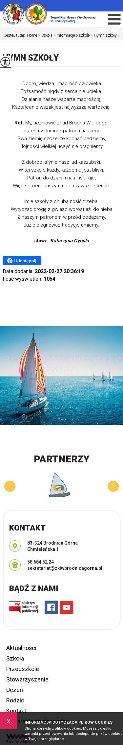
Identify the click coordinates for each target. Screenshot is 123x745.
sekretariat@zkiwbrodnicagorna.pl (101, 30)
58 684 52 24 (114, 30)
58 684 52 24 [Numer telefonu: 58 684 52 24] (40, 562)
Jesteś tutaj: (15, 35)
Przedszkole (22, 668)
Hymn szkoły (31, 58)
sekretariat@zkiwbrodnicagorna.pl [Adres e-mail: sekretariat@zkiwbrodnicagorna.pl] (64, 568)
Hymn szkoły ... (105, 35)
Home (32, 35)
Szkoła (44, 35)
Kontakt (16, 710)
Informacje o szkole (71, 35)
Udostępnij (21, 260)
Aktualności (21, 647)
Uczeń (14, 689)
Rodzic (15, 700)
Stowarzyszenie (27, 679)
